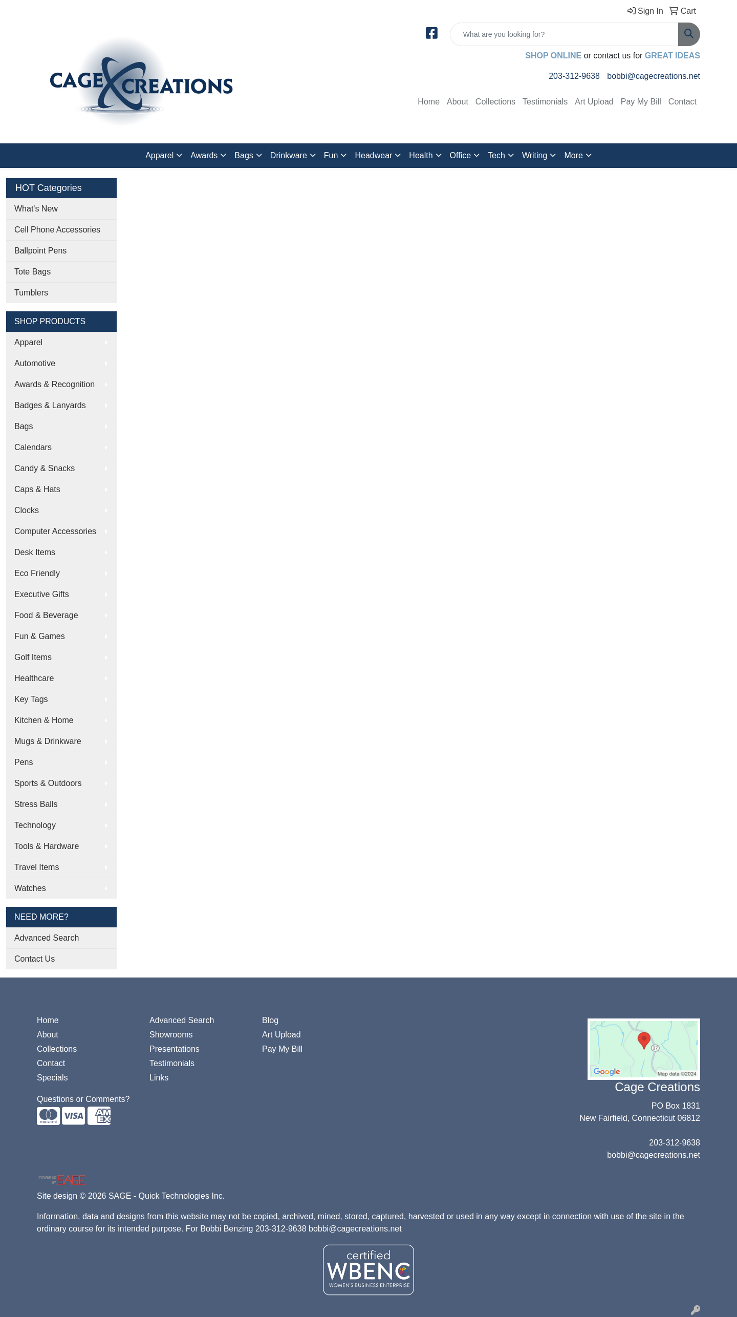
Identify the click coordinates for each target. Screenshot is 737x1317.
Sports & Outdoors (48, 783)
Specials (52, 1077)
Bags (23, 426)
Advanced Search (46, 937)
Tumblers (31, 292)
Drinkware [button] (288, 155)
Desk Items (34, 552)
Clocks (26, 510)
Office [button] (460, 155)
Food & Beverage (46, 615)
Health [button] (420, 155)
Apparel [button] (159, 155)
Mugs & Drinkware (47, 741)
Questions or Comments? (83, 1099)
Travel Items (36, 867)
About (457, 101)
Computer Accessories (55, 531)
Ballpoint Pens (40, 250)
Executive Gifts (41, 594)
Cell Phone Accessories (57, 229)
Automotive (34, 363)
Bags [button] (243, 155)
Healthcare (34, 678)
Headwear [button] (373, 155)
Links (158, 1077)
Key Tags (31, 699)
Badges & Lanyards (50, 405)
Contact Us (34, 958)
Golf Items (33, 657)
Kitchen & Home (44, 720)
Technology (35, 825)
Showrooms (170, 1034)
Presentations (174, 1049)
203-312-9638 (574, 76)
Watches (30, 888)
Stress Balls (35, 804)
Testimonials (545, 101)
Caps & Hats (37, 489)
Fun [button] (331, 155)
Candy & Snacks (44, 468)
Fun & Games (39, 636)
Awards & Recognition (54, 384)
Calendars (33, 447)
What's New (36, 208)
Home (429, 101)
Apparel (28, 342)
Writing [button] (535, 155)
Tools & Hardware (46, 846)
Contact (682, 101)
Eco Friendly (37, 573)
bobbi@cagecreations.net (653, 76)
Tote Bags (32, 271)
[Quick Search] (564, 34)
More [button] (573, 155)
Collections (495, 101)
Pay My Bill (641, 101)
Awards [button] (204, 155)
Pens (23, 762)
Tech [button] (496, 155)
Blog (270, 1020)
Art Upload (594, 101)
